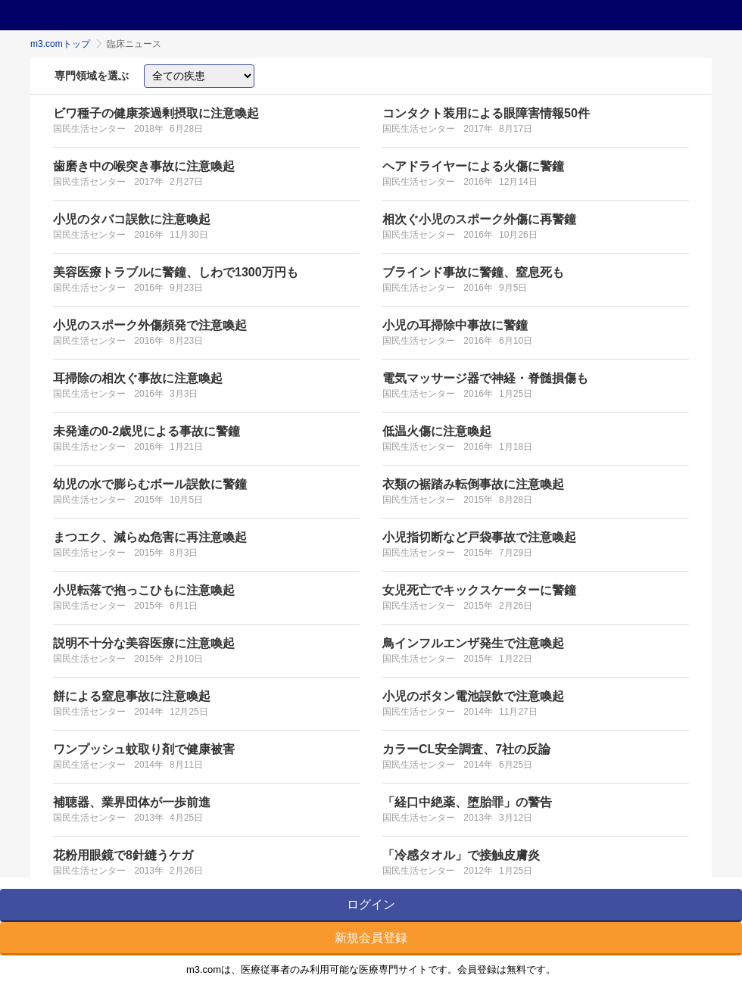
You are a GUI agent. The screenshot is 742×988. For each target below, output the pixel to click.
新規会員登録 (371, 937)
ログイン (371, 904)
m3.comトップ (60, 44)
